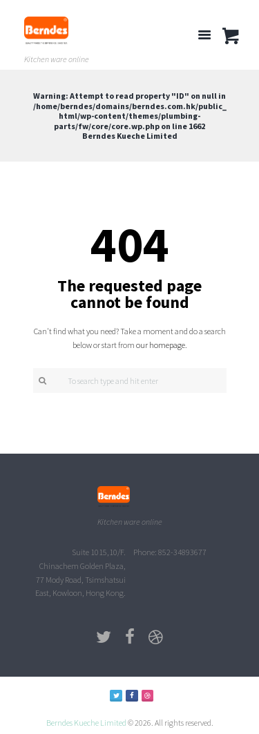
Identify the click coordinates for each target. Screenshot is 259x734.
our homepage (160, 345)
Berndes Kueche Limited (86, 722)
